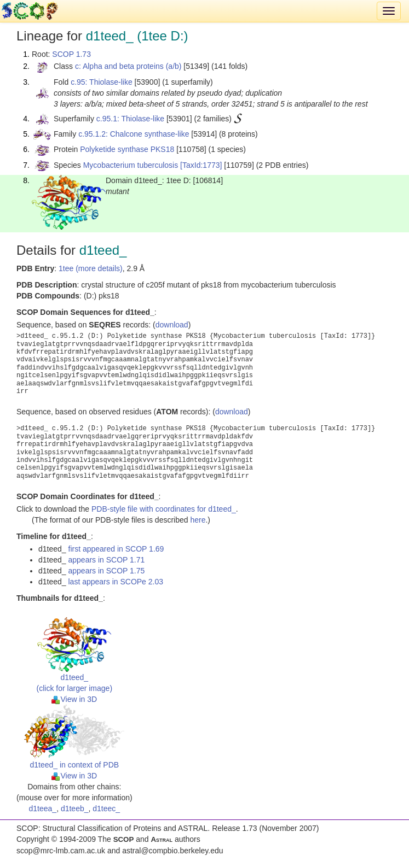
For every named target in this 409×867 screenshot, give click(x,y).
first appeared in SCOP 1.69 (116, 548)
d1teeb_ (75, 808)
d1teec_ (106, 808)
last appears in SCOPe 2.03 (116, 581)
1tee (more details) (91, 268)
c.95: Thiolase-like (102, 82)
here (197, 519)
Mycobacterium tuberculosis (130, 165)
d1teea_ (43, 808)
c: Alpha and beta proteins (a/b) (128, 66)
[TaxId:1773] (201, 165)
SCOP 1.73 (71, 54)
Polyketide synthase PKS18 (127, 149)
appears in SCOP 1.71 (106, 559)
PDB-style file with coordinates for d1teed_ (163, 509)
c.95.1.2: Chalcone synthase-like (133, 134)
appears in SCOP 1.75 (106, 570)
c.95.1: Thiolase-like (130, 118)
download (171, 324)
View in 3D (74, 699)
